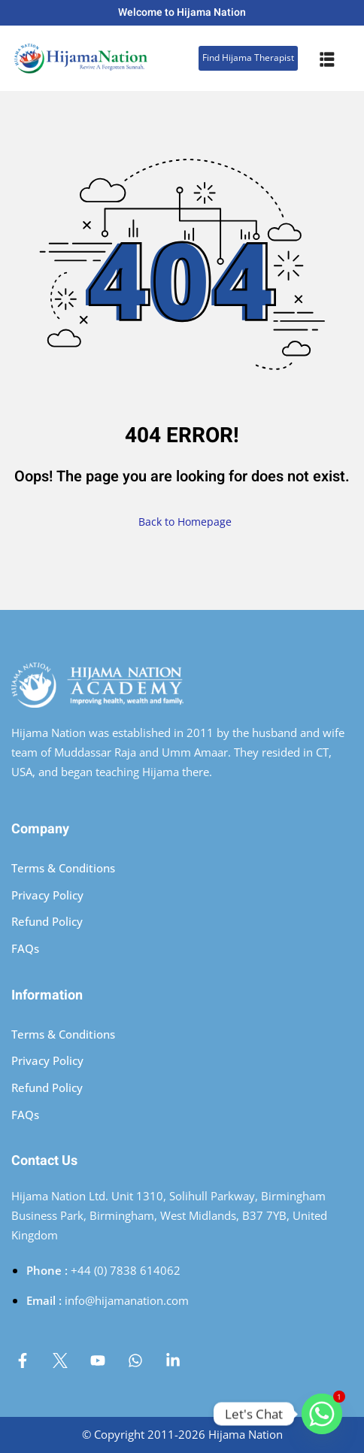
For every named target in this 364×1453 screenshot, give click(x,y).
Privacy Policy (47, 894)
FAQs (25, 948)
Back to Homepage (182, 521)
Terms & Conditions (63, 867)
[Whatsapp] (322, 1414)
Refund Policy (47, 921)
